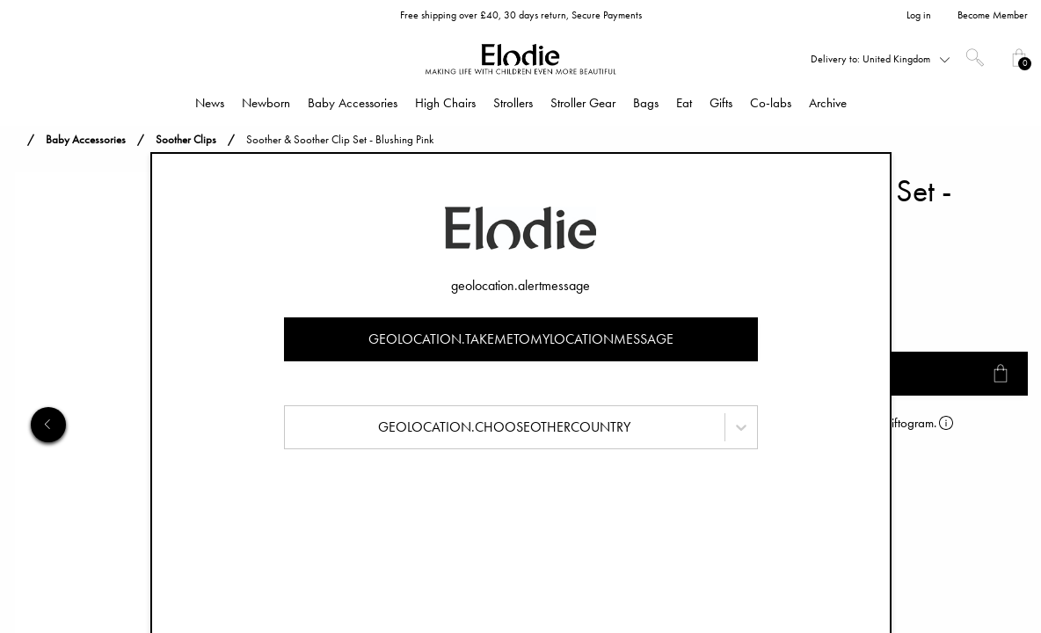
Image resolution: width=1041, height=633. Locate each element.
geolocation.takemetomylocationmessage (520, 339)
